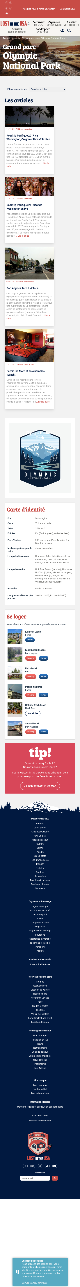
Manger (40, 864)
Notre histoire (40, 1048)
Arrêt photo (40, 827)
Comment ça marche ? (40, 1056)
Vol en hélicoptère (40, 1014)
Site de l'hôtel (33, 713)
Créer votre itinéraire (40, 964)
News (40, 1044)
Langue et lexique (40, 922)
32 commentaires (25, 129)
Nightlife (40, 868)
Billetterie (40, 1010)
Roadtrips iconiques (40, 880)
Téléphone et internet (40, 943)
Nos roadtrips (40, 1035)
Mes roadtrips (40, 1085)
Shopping (40, 888)
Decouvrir (16, 38)
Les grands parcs (31, 38)
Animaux (40, 823)
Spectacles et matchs (40, 939)
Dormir (40, 848)
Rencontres (40, 876)
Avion (40, 918)
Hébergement (40, 994)
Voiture (40, 951)
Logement (40, 926)
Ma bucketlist (40, 1089)
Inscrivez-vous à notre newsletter (38, 9)
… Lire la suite (22, 236)
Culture (40, 844)
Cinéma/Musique (40, 831)
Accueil (6, 38)
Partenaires (40, 1064)
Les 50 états (40, 856)
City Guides (40, 836)
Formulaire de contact (40, 1120)
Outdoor (40, 872)
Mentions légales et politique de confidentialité (40, 1107)
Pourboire (40, 935)
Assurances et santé (40, 910)
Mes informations (40, 1093)
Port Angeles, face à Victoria (22, 288)
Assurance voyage (40, 998)
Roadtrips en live (40, 1040)
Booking (30, 658)
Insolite (40, 852)
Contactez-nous (67, 9)
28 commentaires (25, 198)
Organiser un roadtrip (40, 930)
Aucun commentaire (26, 282)
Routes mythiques (40, 884)
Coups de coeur (40, 840)
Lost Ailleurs (40, 1068)
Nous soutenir (40, 1060)
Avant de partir (40, 914)
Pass (40, 1002)
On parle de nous (40, 1052)
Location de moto (40, 1022)
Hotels (30, 640)
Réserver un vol (40, 986)
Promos (40, 981)
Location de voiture (40, 990)
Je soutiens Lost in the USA (40, 785)
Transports (40, 947)
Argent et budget (40, 906)
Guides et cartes (40, 1006)
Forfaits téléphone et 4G (40, 1018)
